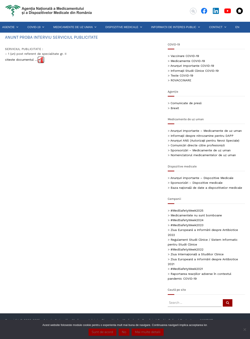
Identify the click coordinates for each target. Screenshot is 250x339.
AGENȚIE (10, 27)
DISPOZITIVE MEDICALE (124, 27)
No (124, 332)
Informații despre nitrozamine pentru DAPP (202, 135)
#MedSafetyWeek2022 (187, 249)
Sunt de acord (102, 332)
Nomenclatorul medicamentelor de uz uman (203, 155)
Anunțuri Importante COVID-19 (192, 65)
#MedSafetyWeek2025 (187, 210)
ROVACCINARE (181, 80)
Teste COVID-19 (182, 75)
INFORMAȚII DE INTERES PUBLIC (175, 27)
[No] (244, 329)
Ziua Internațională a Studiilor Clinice (197, 254)
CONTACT (218, 27)
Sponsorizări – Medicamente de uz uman (201, 150)
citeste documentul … (21, 59)
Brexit (175, 108)
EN (237, 27)
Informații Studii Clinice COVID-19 (195, 70)
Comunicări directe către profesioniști (198, 145)
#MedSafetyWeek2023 (187, 225)
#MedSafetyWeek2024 (187, 220)
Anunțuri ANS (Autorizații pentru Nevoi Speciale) (205, 140)
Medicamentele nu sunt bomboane (196, 215)
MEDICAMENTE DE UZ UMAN (75, 27)
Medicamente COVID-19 (188, 61)
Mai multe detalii (147, 332)
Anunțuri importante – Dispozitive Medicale (201, 178)
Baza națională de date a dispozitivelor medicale (206, 187)
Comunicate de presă (186, 103)
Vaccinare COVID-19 (185, 56)
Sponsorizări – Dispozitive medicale (197, 182)
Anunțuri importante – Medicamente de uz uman (206, 130)
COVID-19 (36, 27)
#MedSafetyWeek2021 (187, 269)
